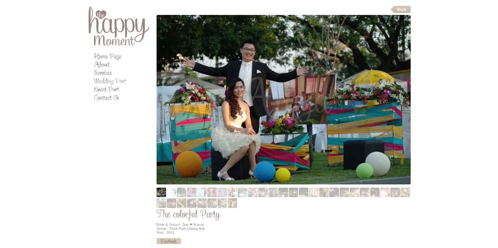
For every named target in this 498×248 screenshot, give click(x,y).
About (101, 65)
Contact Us (106, 98)
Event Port (106, 90)
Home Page (107, 57)
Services (103, 74)
